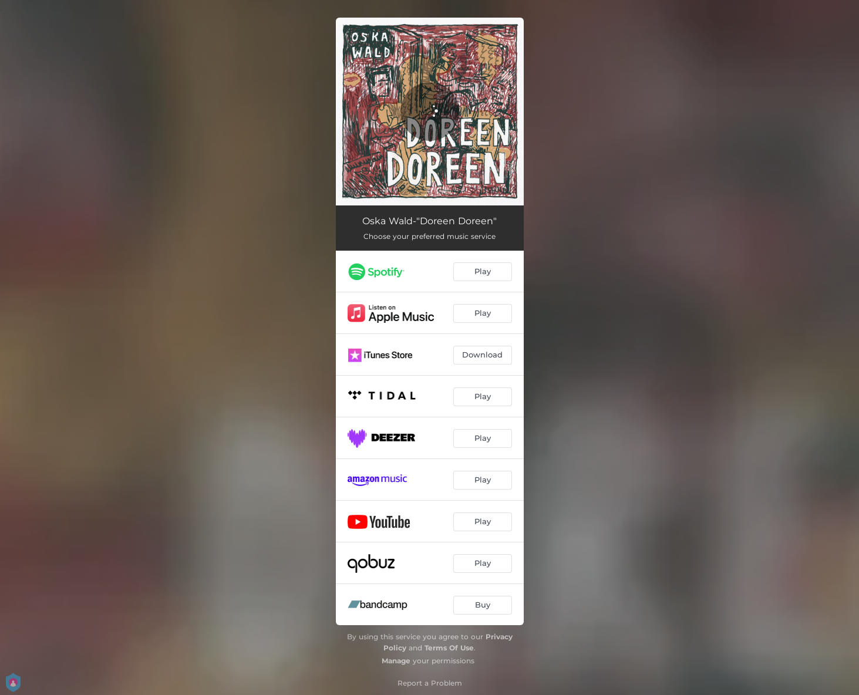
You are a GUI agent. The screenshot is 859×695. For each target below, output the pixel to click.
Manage (396, 660)
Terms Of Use (449, 647)
